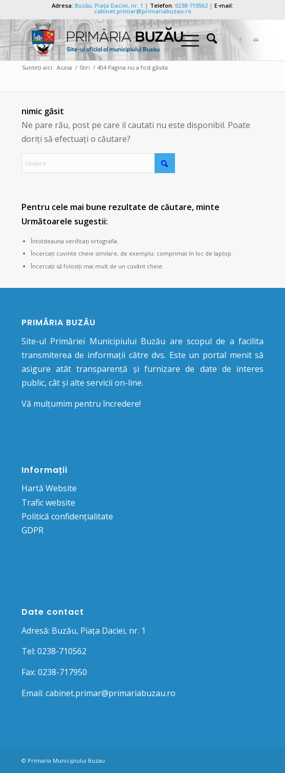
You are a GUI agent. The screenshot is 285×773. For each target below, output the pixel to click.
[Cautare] (206, 39)
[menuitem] (206, 39)
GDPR (32, 530)
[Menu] (185, 39)
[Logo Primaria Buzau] (118, 39)
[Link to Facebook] (240, 40)
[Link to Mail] (256, 40)
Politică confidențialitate (67, 516)
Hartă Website (49, 488)
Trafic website (48, 502)
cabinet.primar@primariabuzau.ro (142, 11)
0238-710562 (191, 5)
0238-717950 (62, 672)
